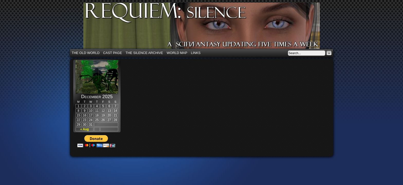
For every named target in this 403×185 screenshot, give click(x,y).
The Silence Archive (144, 53)
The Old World (85, 53)
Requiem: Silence (209, 27)
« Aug (84, 129)
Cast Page (112, 53)
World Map (177, 53)
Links (196, 53)
